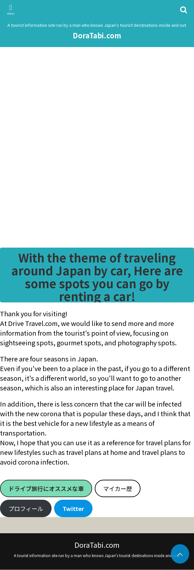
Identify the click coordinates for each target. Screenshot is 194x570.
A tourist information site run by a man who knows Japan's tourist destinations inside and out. (97, 555)
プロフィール (25, 508)
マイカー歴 (117, 488)
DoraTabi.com (97, 35)
